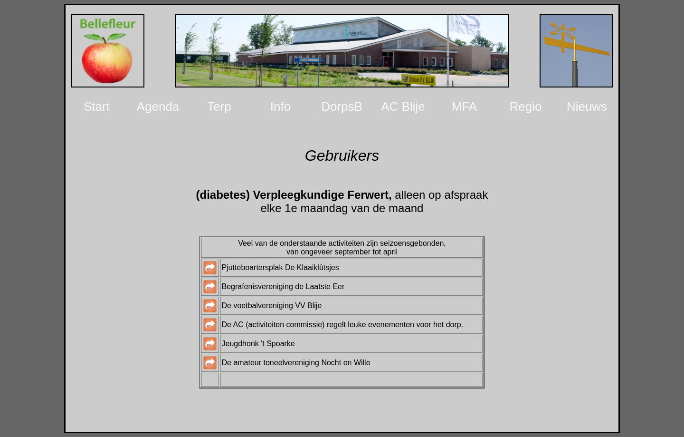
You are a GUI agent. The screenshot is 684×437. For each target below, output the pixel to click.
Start (97, 106)
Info (280, 106)
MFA (464, 106)
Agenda (158, 106)
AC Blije (403, 106)
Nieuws (587, 106)
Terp (219, 106)
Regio (526, 106)
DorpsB (341, 106)
